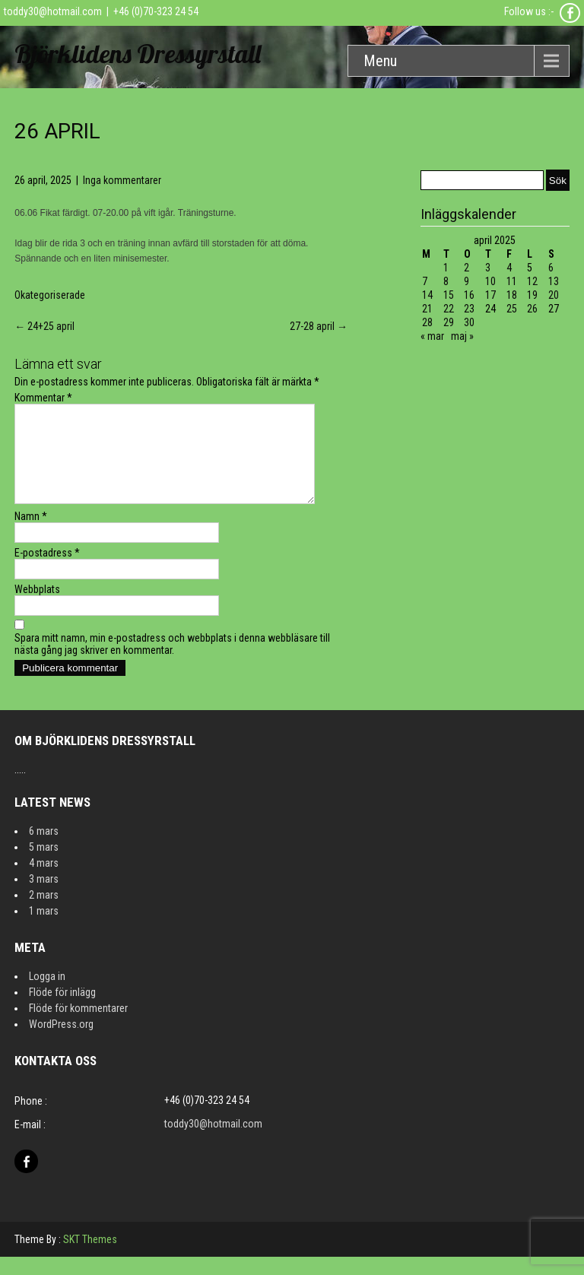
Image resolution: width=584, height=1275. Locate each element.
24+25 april (44, 326)
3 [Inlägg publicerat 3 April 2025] (487, 268)
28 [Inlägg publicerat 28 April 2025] (427, 322)
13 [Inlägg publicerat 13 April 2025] (553, 281)
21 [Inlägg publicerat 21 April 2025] (427, 309)
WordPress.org (61, 1042)
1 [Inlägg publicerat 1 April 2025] (446, 268)
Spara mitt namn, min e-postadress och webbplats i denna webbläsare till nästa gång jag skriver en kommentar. (172, 662)
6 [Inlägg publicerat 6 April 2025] (551, 268)
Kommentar (43, 398)
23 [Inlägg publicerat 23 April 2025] (469, 309)
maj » (462, 336)
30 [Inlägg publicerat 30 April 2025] (469, 322)
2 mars (44, 913)
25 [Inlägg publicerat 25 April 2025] (511, 309)
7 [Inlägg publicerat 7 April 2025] (424, 281)
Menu (380, 61)
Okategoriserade (49, 295)
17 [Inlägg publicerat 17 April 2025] (490, 295)
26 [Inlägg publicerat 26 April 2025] (532, 309)
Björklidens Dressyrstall (137, 53)
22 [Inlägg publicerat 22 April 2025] (448, 309)
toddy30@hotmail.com (53, 11)
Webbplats (37, 607)
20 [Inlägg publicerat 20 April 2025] (553, 295)
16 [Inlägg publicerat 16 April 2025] (469, 295)
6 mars (44, 849)
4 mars (44, 881)
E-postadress (47, 571)
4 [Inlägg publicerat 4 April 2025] (509, 268)
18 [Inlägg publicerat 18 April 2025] (511, 295)
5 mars (44, 865)
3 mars (44, 897)
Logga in (47, 994)
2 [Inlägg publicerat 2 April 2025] (466, 268)
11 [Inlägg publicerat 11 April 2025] (511, 281)
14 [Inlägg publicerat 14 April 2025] (427, 295)
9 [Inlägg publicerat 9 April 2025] (466, 281)
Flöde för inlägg (62, 1010)
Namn (30, 534)
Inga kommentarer (122, 180)
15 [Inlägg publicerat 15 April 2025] (448, 295)
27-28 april (319, 326)
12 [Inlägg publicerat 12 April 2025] (532, 281)
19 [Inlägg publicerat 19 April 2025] (532, 295)
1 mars (44, 929)
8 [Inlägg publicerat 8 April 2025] (446, 281)
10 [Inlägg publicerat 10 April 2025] (490, 281)
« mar (432, 336)
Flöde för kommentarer (78, 1026)
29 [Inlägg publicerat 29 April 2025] (448, 322)
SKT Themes (90, 1257)
